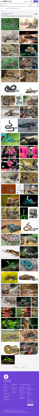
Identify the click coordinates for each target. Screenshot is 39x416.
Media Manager (22, 386)
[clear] (23, 4)
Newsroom (29, 392)
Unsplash (28, 397)
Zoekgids (20, 395)
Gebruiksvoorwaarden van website (9, 410)
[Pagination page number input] (14, 368)
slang (3, 11)
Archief (5, 391)
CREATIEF (7, 8)
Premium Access (14, 390)
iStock (28, 395)
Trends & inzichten (22, 392)
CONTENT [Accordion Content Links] (6, 384)
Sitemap (26, 411)
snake (8, 11)
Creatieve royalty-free (7, 386)
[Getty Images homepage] (7, 1)
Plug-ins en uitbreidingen (21, 390)
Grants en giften (29, 394)
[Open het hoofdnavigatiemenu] (2, 1)
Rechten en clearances (23, 388)
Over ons (28, 386)
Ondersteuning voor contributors (7, 397)
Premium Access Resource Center (22, 398)
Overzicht (13, 386)
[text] (14, 5)
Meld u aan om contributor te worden (7, 399)
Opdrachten (14, 392)
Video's (5, 388)
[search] (4, 4)
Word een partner (30, 400)
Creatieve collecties (7, 394)
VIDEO (18, 8)
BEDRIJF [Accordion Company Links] (28, 384)
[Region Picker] (7, 381)
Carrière (28, 390)
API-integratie (21, 394)
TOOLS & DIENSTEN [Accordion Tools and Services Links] (23, 384)
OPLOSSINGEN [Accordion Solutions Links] (14, 384)
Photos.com (29, 399)
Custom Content (6, 393)
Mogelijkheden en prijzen (14, 389)
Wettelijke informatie (21, 411)
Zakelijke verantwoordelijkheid (30, 389)
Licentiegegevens (14, 411)
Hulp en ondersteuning (31, 402)
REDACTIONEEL (13, 8)
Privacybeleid (9, 411)
